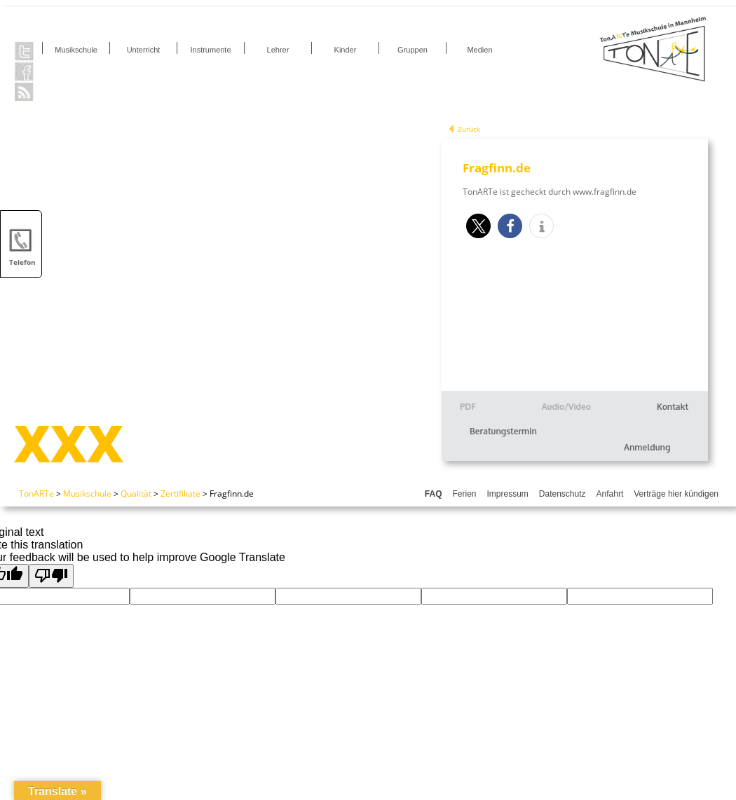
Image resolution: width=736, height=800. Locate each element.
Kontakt (672, 406)
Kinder (345, 50)
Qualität (136, 493)
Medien (479, 50)
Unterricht (144, 50)
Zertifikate (180, 493)
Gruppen (412, 50)
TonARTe (36, 493)
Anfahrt (610, 494)
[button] (478, 226)
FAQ (433, 494)
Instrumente (210, 50)
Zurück (469, 129)
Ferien (464, 494)
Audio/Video (566, 406)
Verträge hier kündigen (676, 494)
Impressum (508, 494)
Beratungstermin (503, 431)
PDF (468, 406)
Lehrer (278, 50)
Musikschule (76, 50)
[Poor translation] (51, 576)
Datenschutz (562, 494)
